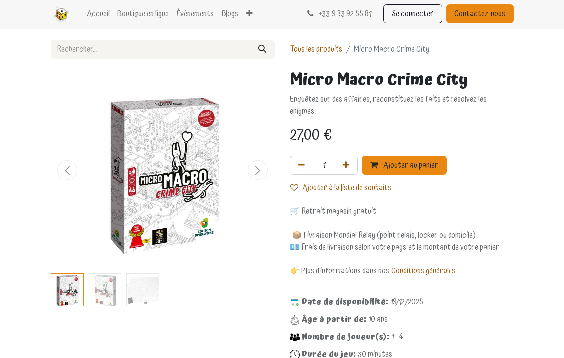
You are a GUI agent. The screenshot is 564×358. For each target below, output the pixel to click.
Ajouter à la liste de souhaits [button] (340, 187)
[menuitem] (98, 14)
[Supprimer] (301, 165)
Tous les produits (316, 49)
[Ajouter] (346, 165)
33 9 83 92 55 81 (338, 13)
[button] (68, 170)
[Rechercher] (262, 49)
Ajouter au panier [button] (404, 165)
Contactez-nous (479, 13)
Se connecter (413, 13)
